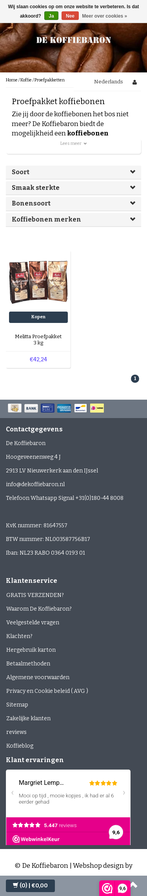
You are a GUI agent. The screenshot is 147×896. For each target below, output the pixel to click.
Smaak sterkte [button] (36, 187)
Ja (51, 16)
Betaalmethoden (28, 663)
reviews (16, 732)
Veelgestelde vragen (32, 622)
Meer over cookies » (104, 16)
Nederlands (108, 82)
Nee (70, 16)
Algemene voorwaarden (37, 677)
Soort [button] (20, 172)
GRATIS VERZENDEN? (35, 595)
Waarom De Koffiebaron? (39, 609)
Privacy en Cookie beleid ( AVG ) (47, 691)
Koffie (26, 80)
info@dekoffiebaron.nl (35, 484)
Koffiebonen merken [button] (46, 219)
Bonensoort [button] (31, 203)
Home (12, 80)
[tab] (73, 172)
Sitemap (17, 704)
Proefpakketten (49, 80)
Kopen (38, 316)
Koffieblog (19, 746)
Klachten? (19, 636)
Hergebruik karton (31, 650)
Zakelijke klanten (28, 718)
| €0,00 (30, 885)
